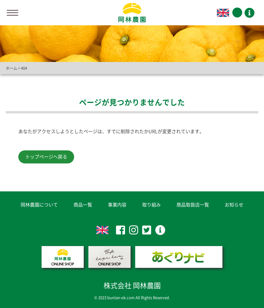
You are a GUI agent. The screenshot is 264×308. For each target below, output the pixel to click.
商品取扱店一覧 (192, 204)
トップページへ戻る (46, 156)
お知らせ (234, 204)
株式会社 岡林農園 (132, 285)
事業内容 (117, 204)
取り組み (151, 204)
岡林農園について (39, 204)
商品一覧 (83, 204)
